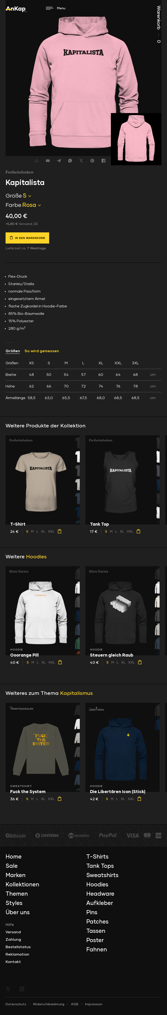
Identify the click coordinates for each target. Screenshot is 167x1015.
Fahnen (96, 950)
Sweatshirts (102, 875)
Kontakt (13, 962)
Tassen (95, 931)
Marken (16, 875)
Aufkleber (99, 903)
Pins (91, 912)
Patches (97, 922)
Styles (14, 903)
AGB (74, 1004)
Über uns (18, 912)
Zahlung (13, 939)
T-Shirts (97, 857)
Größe (14, 196)
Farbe (13, 205)
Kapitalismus (76, 693)
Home (14, 857)
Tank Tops (100, 866)
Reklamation (17, 954)
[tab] (83, 380)
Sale (12, 866)
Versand (13, 932)
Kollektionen (22, 885)
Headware (100, 894)
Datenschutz (16, 1004)
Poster (95, 940)
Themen (17, 894)
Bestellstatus (18, 947)
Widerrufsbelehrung (48, 1004)
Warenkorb (158, 24)
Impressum (93, 1004)
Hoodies (36, 557)
